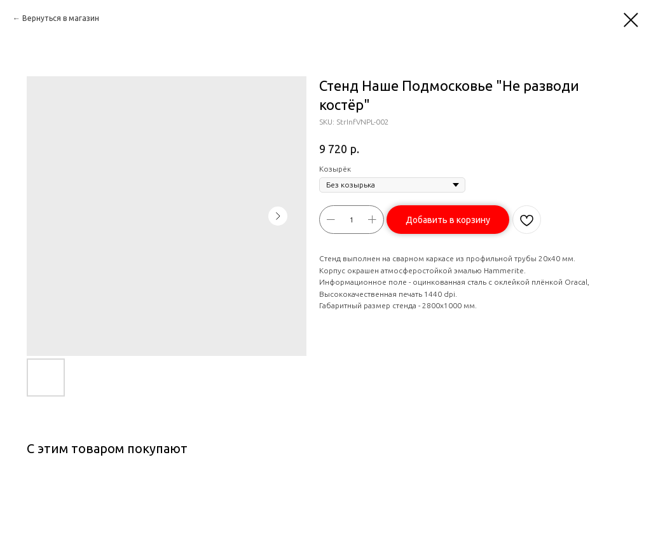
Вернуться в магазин (60, 18)
